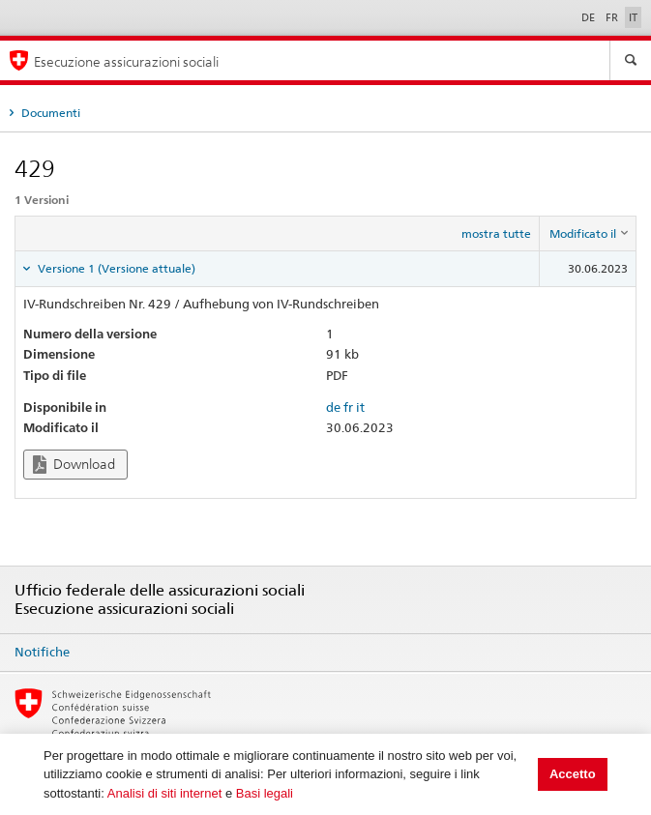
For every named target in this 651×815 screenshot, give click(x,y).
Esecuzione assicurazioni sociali (126, 61)
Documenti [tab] (49, 112)
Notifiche (42, 651)
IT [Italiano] (633, 17)
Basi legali (264, 793)
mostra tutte (496, 233)
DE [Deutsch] (589, 17)
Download (74, 464)
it (360, 407)
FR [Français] (613, 17)
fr (348, 407)
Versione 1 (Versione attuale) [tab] (115, 268)
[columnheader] (588, 234)
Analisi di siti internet (164, 793)
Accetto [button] (572, 774)
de (333, 407)
